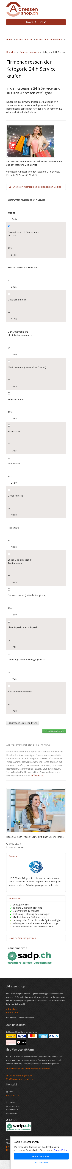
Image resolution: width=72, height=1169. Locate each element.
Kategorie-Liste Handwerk (22, 722)
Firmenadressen (24, 39)
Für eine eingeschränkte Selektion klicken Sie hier (35, 186)
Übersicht (37, 775)
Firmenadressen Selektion (49, 39)
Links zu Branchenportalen (22, 937)
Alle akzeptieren (41, 1156)
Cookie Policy (60, 1150)
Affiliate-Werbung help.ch (19, 1079)
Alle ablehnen (41, 1162)
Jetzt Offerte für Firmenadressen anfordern (28, 1068)
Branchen (11, 51)
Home (9, 39)
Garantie (13, 856)
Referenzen (12, 1012)
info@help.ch (12, 1095)
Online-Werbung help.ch (19, 1075)
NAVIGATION (36, 22)
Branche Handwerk (29, 51)
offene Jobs (11, 1009)
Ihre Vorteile (15, 898)
